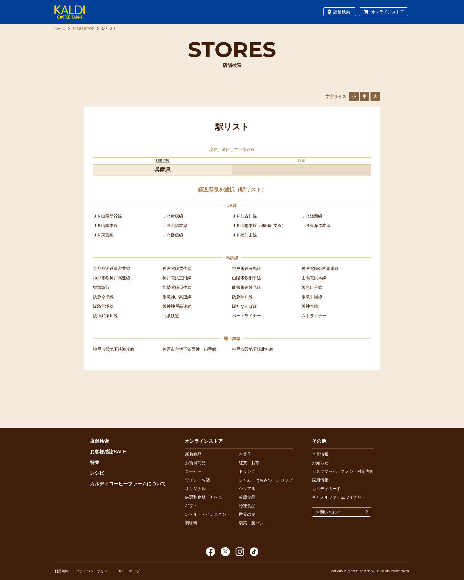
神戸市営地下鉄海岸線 (113, 349)
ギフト (191, 505)
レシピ (97, 473)
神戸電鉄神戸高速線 (111, 278)
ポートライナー (246, 315)
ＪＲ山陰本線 (105, 225)
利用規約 (61, 571)
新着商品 (193, 454)
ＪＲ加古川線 (244, 216)
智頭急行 (101, 287)
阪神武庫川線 (105, 315)
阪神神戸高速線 (176, 306)
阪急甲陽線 (312, 296)
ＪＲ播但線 (172, 235)
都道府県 (162, 161)
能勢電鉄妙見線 (246, 287)
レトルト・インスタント (208, 514)
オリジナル (195, 488)
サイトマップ (129, 571)
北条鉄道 (170, 315)
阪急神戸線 (242, 296)
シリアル (247, 488)
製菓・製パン (251, 523)
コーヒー (193, 471)
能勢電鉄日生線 (176, 287)
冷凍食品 (247, 505)
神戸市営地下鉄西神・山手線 (189, 349)
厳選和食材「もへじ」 (205, 497)
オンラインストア (387, 11)
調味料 (191, 523)
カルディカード (326, 488)
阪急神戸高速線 (176, 296)
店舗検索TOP (83, 29)
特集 (94, 462)
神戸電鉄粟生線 (176, 268)
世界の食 (247, 514)
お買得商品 (195, 462)
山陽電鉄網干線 (246, 278)
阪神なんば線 (244, 306)
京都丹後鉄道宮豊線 (111, 268)
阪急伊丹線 (312, 287)
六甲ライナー (314, 315)
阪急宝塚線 (103, 306)
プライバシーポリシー (93, 571)
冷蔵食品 (247, 497)
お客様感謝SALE (108, 451)
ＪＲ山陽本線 (174, 225)
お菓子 (245, 454)
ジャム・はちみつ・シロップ (266, 480)
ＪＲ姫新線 (312, 216)
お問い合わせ (328, 512)
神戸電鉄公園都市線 (320, 268)
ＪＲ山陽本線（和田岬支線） (259, 225)
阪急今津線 (103, 296)
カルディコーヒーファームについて (128, 483)
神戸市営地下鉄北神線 (252, 349)
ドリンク (247, 471)
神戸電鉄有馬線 (246, 268)
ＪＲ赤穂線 (172, 216)
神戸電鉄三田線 (176, 278)
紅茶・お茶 (249, 462)
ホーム (59, 29)
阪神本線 (310, 306)
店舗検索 (341, 11)
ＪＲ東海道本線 (316, 225)
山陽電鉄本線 (314, 278)
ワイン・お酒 (197, 480)
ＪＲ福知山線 (244, 235)
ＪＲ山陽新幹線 (107, 216)
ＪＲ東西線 (103, 235)
